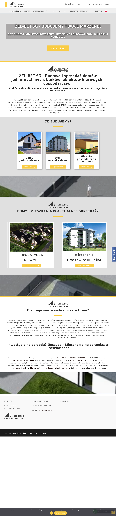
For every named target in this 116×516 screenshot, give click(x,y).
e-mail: (92, 4)
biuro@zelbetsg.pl (47, 410)
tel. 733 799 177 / (81, 4)
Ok (51, 513)
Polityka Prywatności (60, 513)
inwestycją (68, 358)
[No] (113, 512)
